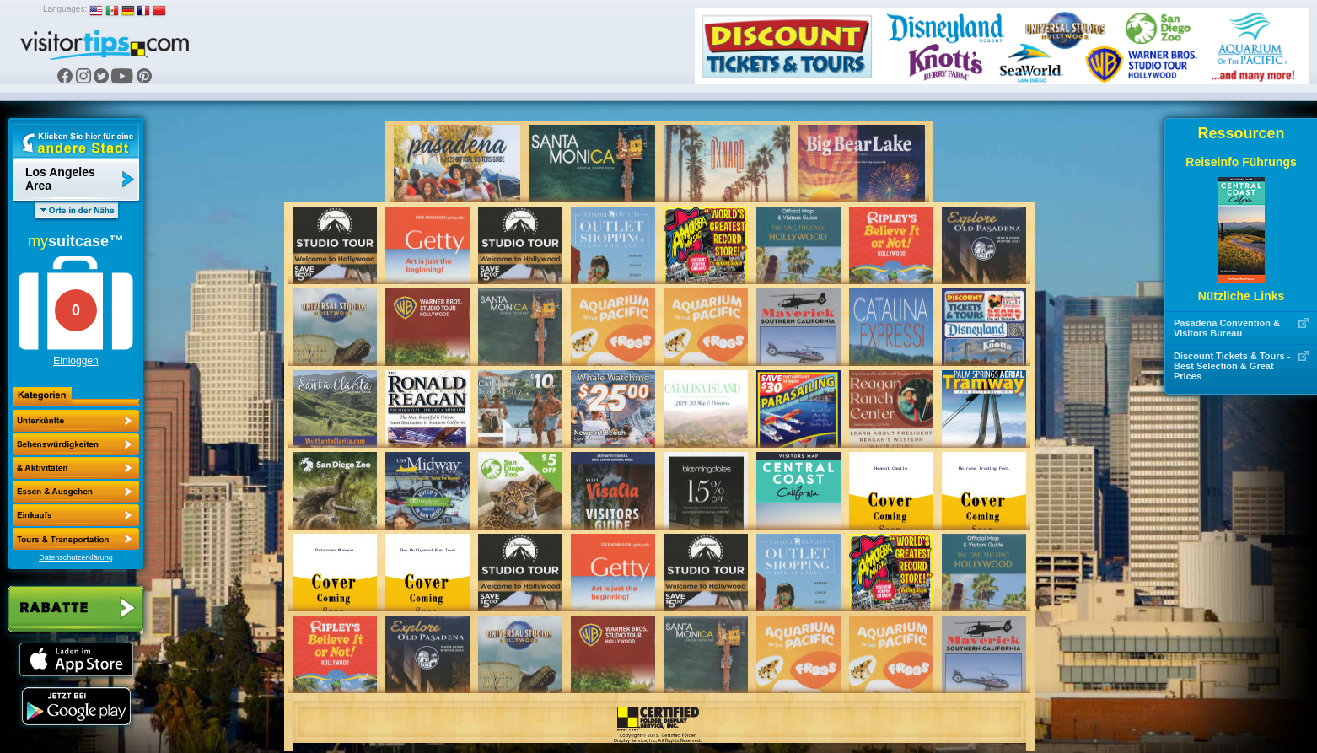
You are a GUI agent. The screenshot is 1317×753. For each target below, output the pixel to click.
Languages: (65, 8)
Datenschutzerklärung (76, 557)
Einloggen (75, 361)
